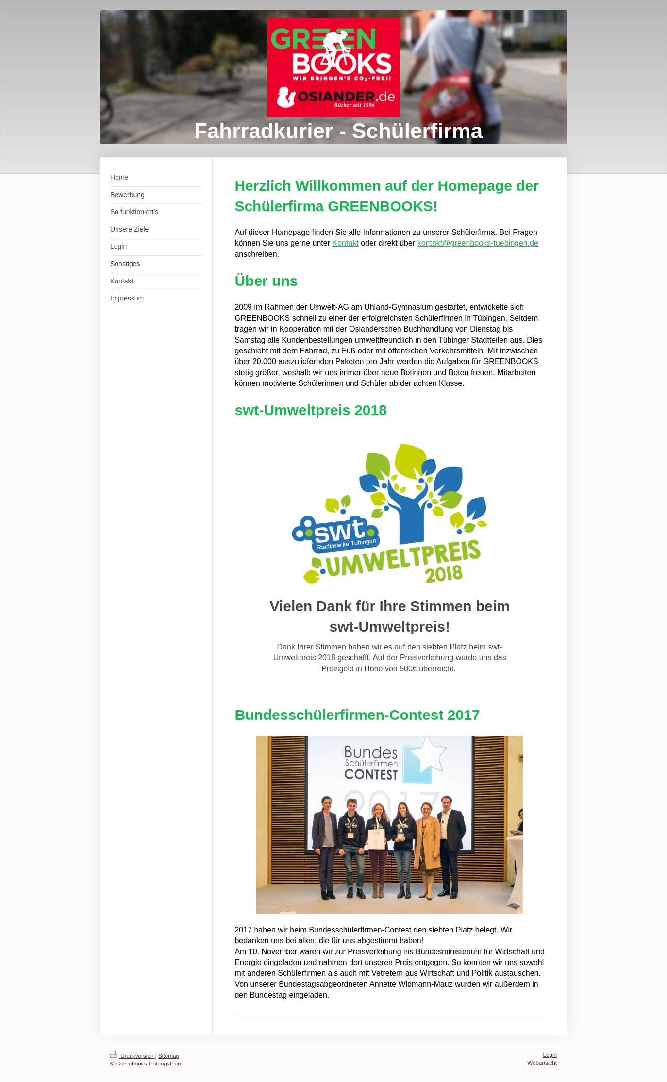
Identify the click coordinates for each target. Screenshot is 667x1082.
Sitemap (168, 1055)
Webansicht (542, 1062)
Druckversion (132, 1055)
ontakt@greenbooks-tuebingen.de (479, 243)
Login (550, 1054)
